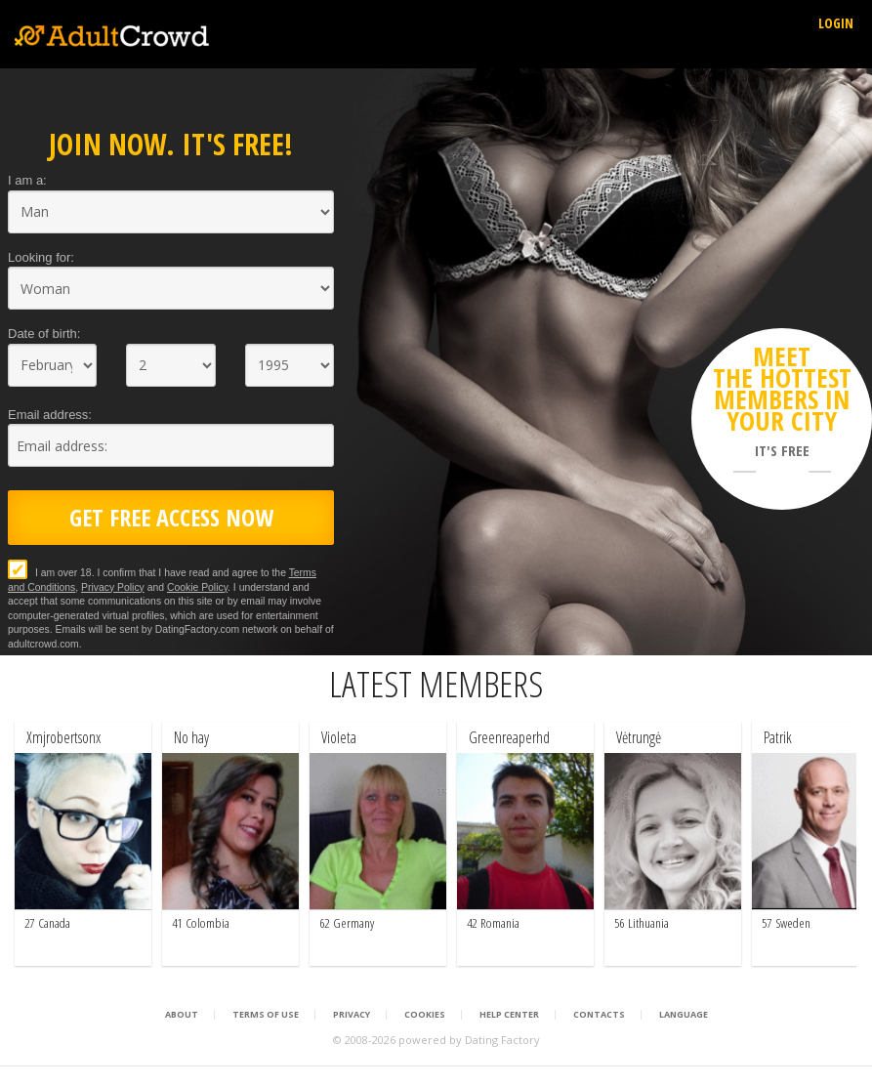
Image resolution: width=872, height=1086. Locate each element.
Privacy (351, 1015)
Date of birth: (44, 333)
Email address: (50, 414)
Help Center (509, 1015)
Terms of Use (265, 1015)
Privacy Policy (113, 587)
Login (835, 23)
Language (683, 1015)
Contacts (599, 1015)
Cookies (424, 1015)
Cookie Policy (197, 587)
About (181, 1015)
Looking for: (41, 257)
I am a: (27, 180)
